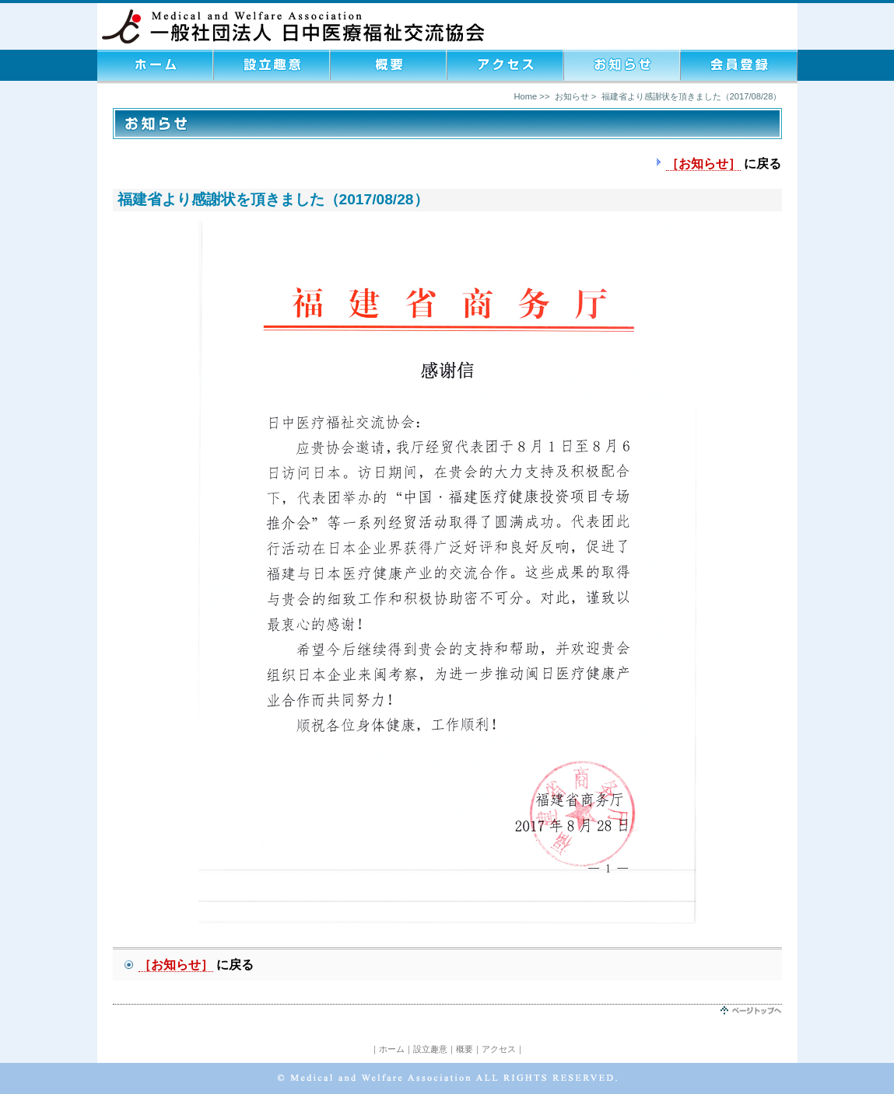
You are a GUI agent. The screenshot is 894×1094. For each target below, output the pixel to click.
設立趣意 (430, 1049)
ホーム (392, 1049)
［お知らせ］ (703, 163)
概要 (464, 1049)
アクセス (499, 1049)
